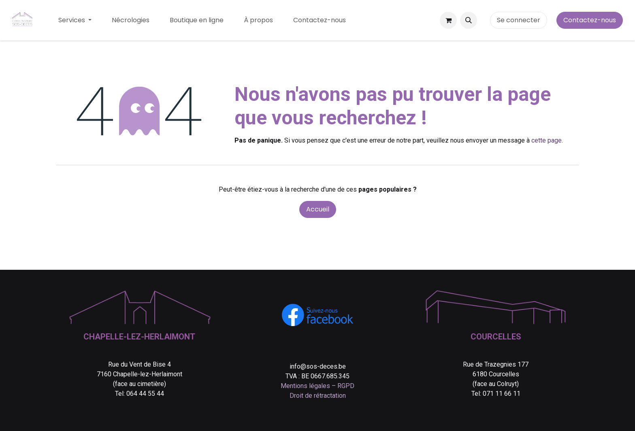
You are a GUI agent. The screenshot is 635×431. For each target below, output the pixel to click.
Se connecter (518, 20)
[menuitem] (75, 20)
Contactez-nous (589, 20)
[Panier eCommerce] (448, 20)
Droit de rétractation (318, 395)
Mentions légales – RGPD (317, 386)
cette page (546, 140)
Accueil (317, 209)
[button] (468, 20)
